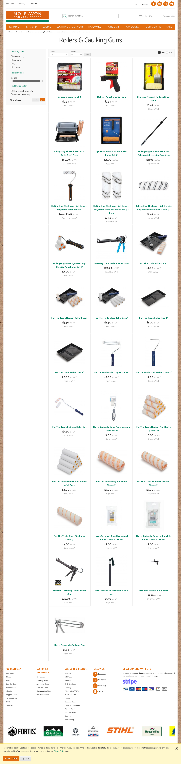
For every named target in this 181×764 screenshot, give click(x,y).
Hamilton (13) (17, 56)
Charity (9, 691)
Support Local (11, 694)
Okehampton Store (44, 691)
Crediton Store (42, 687)
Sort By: (59, 53)
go (42, 100)
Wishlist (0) (146, 16)
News (8, 676)
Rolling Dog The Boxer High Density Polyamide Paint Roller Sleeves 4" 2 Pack (111, 209)
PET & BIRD (31, 27)
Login (135, 4)
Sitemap (9, 705)
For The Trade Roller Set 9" (153, 263)
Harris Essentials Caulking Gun (69, 645)
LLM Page (68, 676)
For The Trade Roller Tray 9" (69, 372)
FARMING (14, 27)
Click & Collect (70, 684)
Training (68, 687)
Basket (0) (168, 16)
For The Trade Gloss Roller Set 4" (111, 318)
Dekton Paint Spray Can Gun (111, 97)
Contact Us (34, 3)
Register (145, 4)
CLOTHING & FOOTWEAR (70, 27)
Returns (68, 680)
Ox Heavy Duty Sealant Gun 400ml (111, 263)
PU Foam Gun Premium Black (153, 591)
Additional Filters (19, 86)
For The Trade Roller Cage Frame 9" (111, 372)
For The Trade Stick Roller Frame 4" (154, 372)
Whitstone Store (43, 694)
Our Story (10, 3)
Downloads (69, 716)
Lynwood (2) (17, 64)
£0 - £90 (14, 78)
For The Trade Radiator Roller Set (69, 427)
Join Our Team (12, 684)
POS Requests (70, 694)
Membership (11, 687)
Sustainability (11, 698)
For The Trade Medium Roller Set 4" (69, 318)
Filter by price (18, 73)
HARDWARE (94, 27)
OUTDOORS (132, 27)
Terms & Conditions (72, 705)
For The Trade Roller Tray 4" (153, 318)
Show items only (22, 91)
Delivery (22, 3)
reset (35, 100)
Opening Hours (42, 680)
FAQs (8, 701)
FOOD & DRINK (153, 27)
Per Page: (76, 53)
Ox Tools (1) (17, 67)
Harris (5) (16, 60)
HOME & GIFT (114, 27)
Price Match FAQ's (72, 691)
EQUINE (47, 27)
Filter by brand (18, 51)
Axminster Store (43, 684)
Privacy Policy (70, 708)
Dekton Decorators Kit (69, 97)
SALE (169, 27)
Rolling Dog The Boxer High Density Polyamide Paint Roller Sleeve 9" (154, 208)
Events (9, 680)
